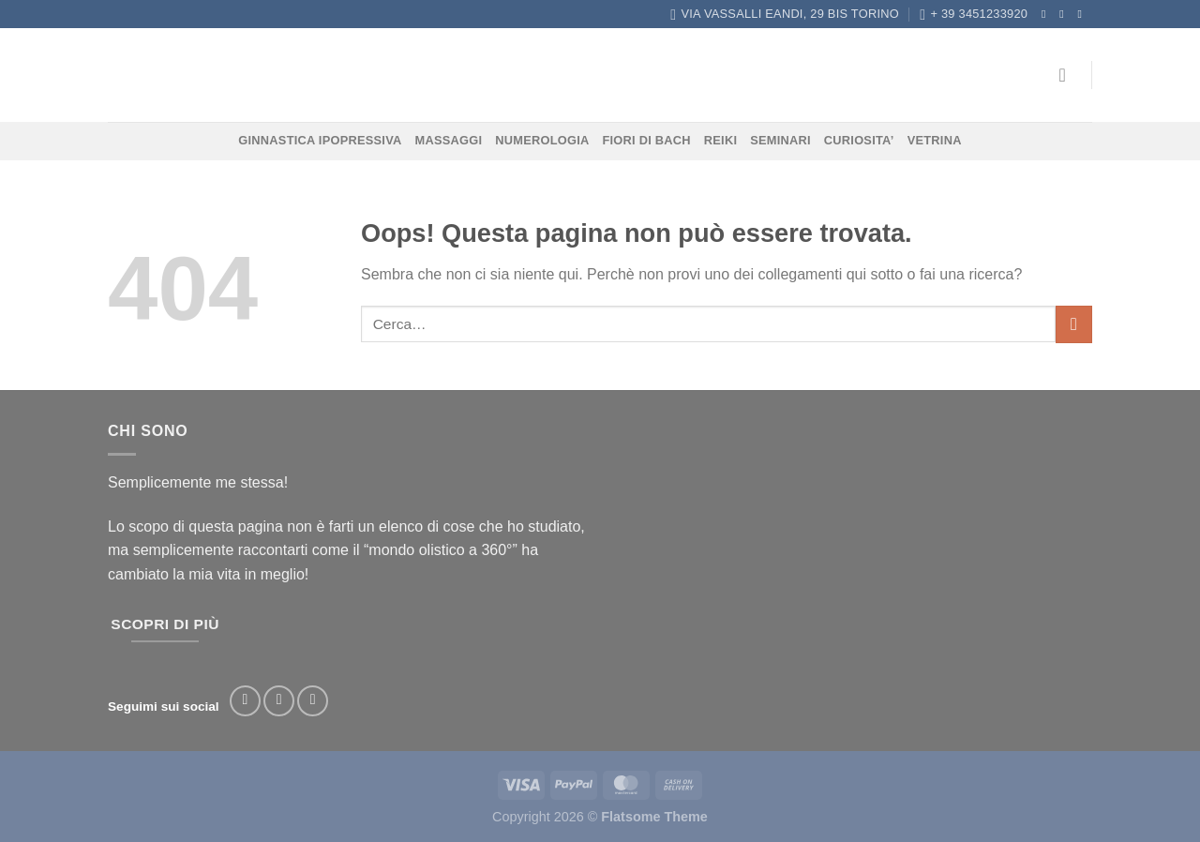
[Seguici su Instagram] (1065, 14)
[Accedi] (1068, 75)
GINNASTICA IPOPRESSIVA (319, 140)
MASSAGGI (449, 140)
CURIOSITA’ (859, 140)
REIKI (720, 140)
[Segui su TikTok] (312, 700)
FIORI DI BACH (646, 140)
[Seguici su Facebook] (1047, 14)
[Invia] (1074, 324)
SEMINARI (780, 140)
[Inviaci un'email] (1082, 14)
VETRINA (935, 140)
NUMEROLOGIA (542, 140)
